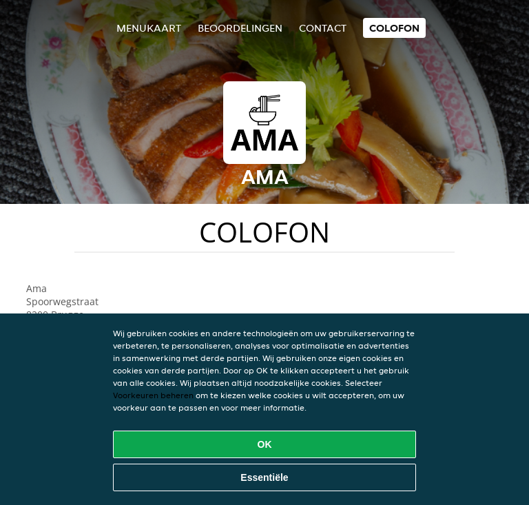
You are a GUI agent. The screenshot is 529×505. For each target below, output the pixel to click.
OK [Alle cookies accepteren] (265, 444)
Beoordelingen (240, 28)
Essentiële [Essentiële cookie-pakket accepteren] (264, 477)
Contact (322, 28)
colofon (394, 28)
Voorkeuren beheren (153, 395)
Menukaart (148, 28)
